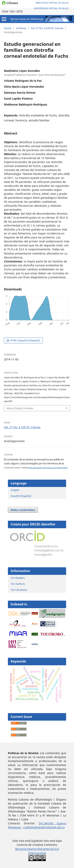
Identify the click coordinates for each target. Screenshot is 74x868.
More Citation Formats (20, 408)
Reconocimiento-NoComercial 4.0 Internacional (48, 468)
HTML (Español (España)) (24, 340)
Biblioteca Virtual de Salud (52, 2)
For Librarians (19, 589)
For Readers (18, 578)
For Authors (18, 584)
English (15, 490)
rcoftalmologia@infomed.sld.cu (43, 827)
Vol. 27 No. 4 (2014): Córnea (47, 28)
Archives (21, 28)
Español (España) (21, 496)
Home (7, 28)
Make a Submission (23, 510)
